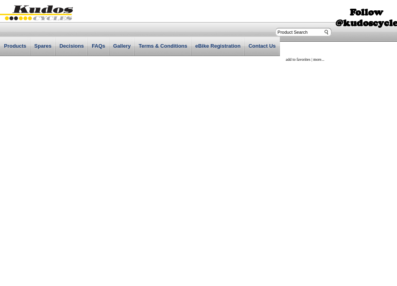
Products (15, 46)
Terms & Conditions (163, 46)
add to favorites (298, 59)
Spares (42, 46)
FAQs (98, 46)
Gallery (122, 46)
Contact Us (262, 46)
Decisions (72, 46)
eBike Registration (218, 46)
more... (318, 59)
